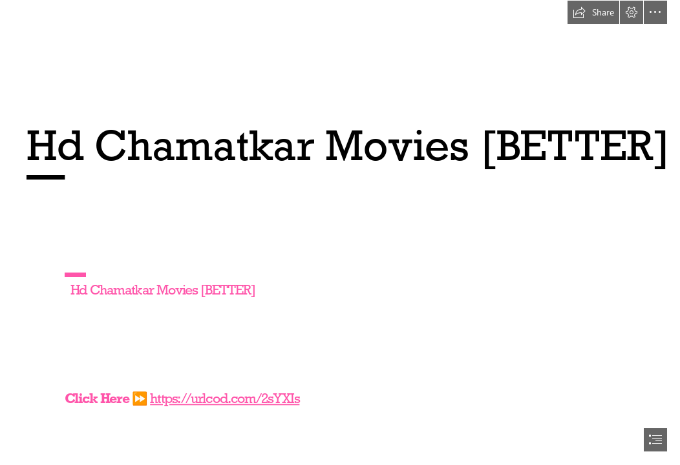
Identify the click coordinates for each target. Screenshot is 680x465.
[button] (593, 12)
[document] (340, 232)
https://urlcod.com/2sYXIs (224, 397)
